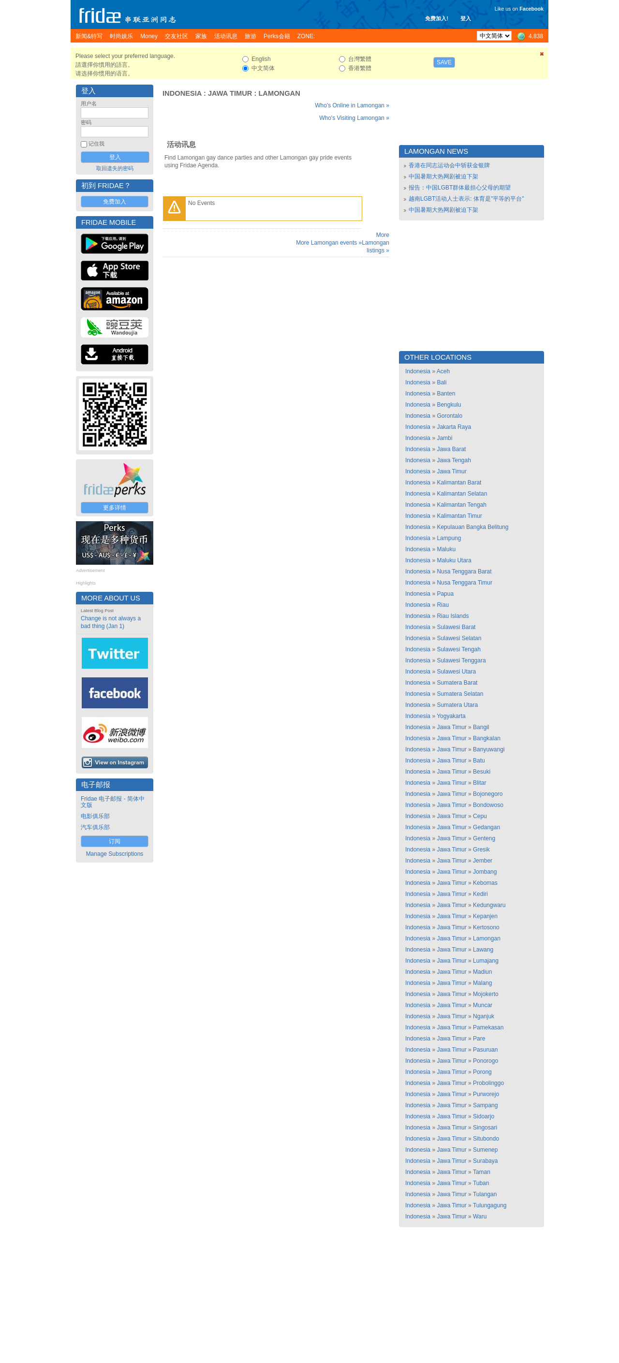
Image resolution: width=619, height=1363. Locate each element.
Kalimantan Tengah (461, 504)
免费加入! (436, 18)
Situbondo (486, 1138)
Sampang (485, 1105)
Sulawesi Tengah (459, 649)
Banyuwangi (488, 749)
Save (444, 62)
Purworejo (486, 1094)
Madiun (482, 971)
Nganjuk (483, 1016)
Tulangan (485, 1194)
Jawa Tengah (454, 460)
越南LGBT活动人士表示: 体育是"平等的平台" (466, 198)
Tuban (481, 1183)
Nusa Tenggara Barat (464, 571)
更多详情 (114, 507)
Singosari (485, 1127)
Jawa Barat (451, 449)
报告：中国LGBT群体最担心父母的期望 (460, 187)
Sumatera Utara (457, 705)
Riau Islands (453, 616)
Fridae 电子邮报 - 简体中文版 (113, 801)
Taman (481, 1172)
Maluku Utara (454, 560)
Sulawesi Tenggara (461, 660)
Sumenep (485, 1149)
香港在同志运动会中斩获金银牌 (449, 165)
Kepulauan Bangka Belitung (472, 527)
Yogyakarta (451, 716)
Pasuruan (485, 1049)
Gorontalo (449, 415)
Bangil (481, 727)
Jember (482, 860)
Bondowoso (488, 805)
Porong (482, 1072)
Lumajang (486, 960)
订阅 (114, 841)
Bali (441, 382)
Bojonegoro (487, 794)
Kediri (480, 894)
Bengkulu (449, 404)
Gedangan (486, 827)
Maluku (446, 549)
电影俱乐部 (95, 816)
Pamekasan (488, 1027)
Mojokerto (486, 994)
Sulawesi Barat (456, 627)
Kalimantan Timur (459, 516)
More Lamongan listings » (375, 243)
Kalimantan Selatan (462, 493)
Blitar (479, 782)
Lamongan (279, 93)
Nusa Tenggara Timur (464, 582)
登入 (465, 18)
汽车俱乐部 (95, 827)
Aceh (443, 371)
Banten (446, 393)
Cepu (480, 816)
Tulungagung (490, 1205)
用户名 (89, 103)
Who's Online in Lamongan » (352, 105)
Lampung (449, 538)
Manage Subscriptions (115, 853)
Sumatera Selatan (460, 693)
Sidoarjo (483, 1116)
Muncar (482, 1005)
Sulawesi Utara (456, 671)
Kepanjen (485, 916)
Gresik (481, 849)
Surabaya (485, 1161)
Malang (482, 983)
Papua (445, 593)
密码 (86, 122)
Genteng (484, 838)
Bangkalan (487, 738)
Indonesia (182, 93)
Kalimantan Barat (459, 482)
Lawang (483, 949)
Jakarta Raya (454, 427)
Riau (443, 604)
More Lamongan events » (329, 242)
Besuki (481, 771)
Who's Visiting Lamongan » (354, 118)
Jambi (444, 438)
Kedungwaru (489, 905)
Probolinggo (488, 1083)
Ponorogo (485, 1060)
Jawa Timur (230, 93)
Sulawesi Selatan (459, 638)
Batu (479, 760)
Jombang (485, 871)
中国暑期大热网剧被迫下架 (443, 176)
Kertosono (486, 927)
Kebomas (485, 882)
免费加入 (114, 201)
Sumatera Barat (457, 682)
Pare (479, 1038)
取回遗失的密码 (114, 168)
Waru (479, 1216)
